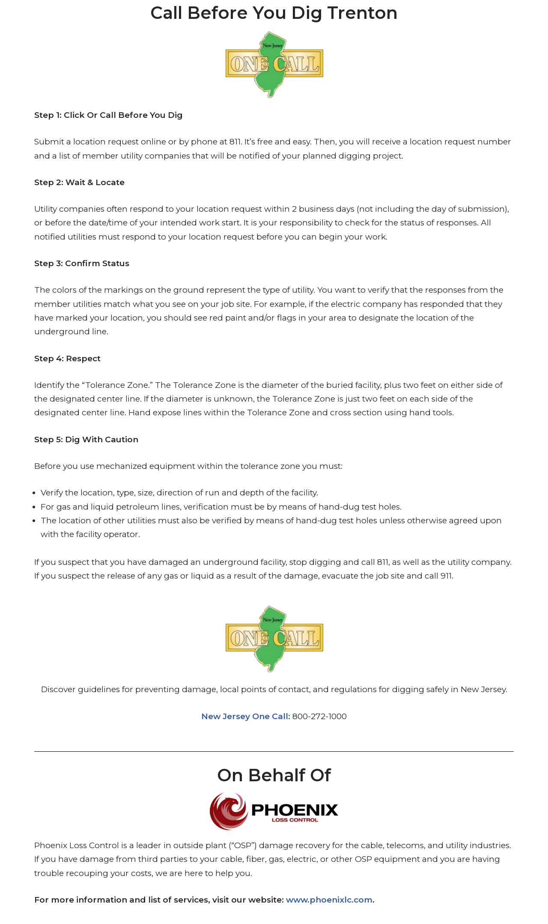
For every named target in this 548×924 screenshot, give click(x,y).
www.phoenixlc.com (329, 900)
